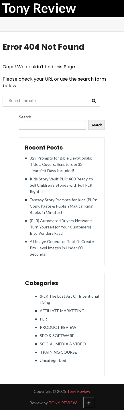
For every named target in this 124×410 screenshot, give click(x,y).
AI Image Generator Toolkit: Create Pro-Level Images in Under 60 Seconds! (62, 247)
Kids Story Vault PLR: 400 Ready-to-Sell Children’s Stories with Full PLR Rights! (62, 185)
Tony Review (39, 8)
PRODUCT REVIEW (58, 327)
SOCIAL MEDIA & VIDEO (63, 343)
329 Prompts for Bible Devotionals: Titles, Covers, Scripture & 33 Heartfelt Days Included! (61, 164)
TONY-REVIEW (63, 402)
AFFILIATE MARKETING (62, 310)
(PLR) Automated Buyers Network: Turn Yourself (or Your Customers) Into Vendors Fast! (61, 227)
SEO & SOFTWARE (57, 335)
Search (25, 116)
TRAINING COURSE (58, 352)
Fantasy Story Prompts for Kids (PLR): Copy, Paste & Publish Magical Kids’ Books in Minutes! (63, 206)
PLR (43, 319)
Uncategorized (53, 360)
